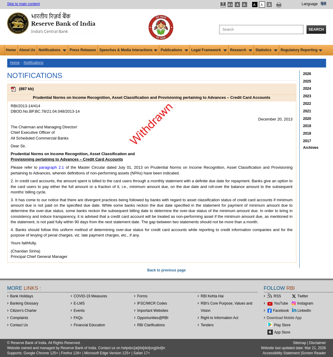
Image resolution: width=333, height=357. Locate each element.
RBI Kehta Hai (212, 296)
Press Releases (82, 50)
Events (79, 310)
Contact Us (19, 325)
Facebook (281, 310)
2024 (307, 88)
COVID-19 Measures (90, 296)
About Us (27, 50)
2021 (307, 111)
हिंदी (323, 4)
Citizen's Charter (23, 310)
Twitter (303, 296)
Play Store (282, 325)
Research (241, 50)
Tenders (207, 325)
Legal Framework (209, 50)
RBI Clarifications (151, 325)
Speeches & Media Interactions (128, 50)
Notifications (52, 50)
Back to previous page (166, 270)
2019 (307, 126)
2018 (307, 133)
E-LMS (79, 303)
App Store (282, 332)
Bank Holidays (21, 296)
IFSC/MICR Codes (152, 303)
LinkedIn (304, 310)
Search (316, 29)
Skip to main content (23, 4)
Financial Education (89, 325)
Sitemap (299, 343)
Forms (142, 296)
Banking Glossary (24, 303)
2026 (307, 74)
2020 (307, 119)
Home (11, 50)
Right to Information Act (219, 318)
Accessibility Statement (281, 353)
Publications (174, 50)
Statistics (266, 50)
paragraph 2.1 (51, 167)
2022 (307, 104)
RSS (277, 296)
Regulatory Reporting (301, 50)
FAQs (78, 318)
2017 (307, 141)
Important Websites (152, 310)
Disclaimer (317, 343)
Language (310, 4)
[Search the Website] (261, 29)
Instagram (305, 303)
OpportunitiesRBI (152, 318)
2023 (307, 96)
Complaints (19, 318)
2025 (307, 81)
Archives (311, 148)
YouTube (281, 303)
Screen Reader (314, 353)
